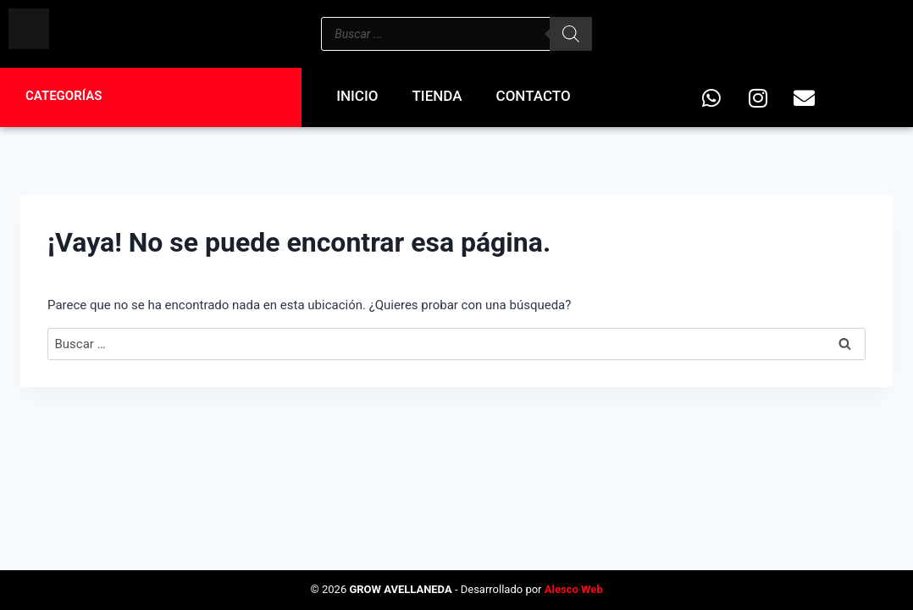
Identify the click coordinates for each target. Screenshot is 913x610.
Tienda (437, 95)
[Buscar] (571, 34)
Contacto (533, 95)
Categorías (63, 95)
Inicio (357, 95)
